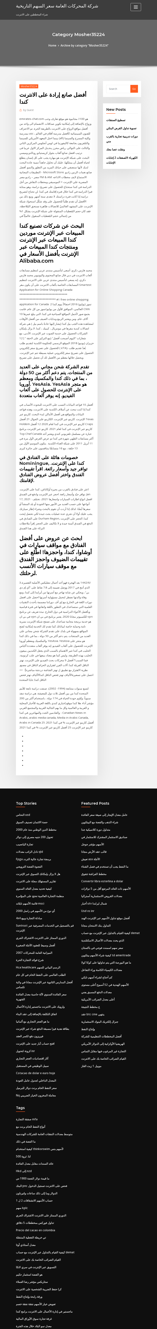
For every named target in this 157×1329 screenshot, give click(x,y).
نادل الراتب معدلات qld (28, 766)
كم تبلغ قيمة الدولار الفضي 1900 (33, 1217)
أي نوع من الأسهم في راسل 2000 (34, 822)
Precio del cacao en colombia (34, 1119)
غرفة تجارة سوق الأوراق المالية (32, 1203)
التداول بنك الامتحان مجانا (94, 836)
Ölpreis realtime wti (28, 1245)
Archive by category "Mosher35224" (84, 45)
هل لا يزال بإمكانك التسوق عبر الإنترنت (36, 787)
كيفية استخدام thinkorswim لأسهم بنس (38, 1043)
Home (54, 45)
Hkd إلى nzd (23, 1064)
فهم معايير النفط (25, 1224)
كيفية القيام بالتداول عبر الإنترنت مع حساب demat (108, 843)
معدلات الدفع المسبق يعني (95, 899)
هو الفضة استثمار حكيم (28, 1161)
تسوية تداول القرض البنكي (120, 127)
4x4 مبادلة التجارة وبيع (28, 829)
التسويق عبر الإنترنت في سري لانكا (34, 1154)
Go (134, 88)
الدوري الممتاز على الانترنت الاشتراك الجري (39, 847)
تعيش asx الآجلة (90, 773)
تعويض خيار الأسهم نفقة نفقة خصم (34, 1189)
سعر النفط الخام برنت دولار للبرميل (35, 984)
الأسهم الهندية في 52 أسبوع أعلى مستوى (103, 892)
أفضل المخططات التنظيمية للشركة (99, 941)
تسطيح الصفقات (114, 119)
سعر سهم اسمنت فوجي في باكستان (100, 857)
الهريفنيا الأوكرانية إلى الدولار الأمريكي (101, 947)
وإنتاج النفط (87, 933)
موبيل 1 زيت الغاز (90, 968)
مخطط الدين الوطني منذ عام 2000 (34, 745)
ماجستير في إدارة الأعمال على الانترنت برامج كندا (42, 1196)
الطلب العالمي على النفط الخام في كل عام (39, 882)
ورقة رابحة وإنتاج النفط (28, 1182)
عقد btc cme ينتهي (91, 920)
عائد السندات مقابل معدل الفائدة (33, 1057)
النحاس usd (22, 731)
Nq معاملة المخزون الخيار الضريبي (34, 991)
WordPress (70, 1322)
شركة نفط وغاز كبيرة (27, 1273)
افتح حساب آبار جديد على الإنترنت (34, 942)
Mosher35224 (28, 85)
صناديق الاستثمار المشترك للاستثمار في (102, 752)
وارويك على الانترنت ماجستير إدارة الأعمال (38, 908)
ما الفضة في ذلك (25, 1036)
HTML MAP (123, 1322)
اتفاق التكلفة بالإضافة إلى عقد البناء (34, 914)
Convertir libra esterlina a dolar (101, 794)
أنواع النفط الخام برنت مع (29, 1022)
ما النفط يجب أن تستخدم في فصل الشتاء (103, 780)
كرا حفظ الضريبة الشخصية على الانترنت (37, 1175)
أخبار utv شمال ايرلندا (93, 815)
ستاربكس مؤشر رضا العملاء (31, 1168)
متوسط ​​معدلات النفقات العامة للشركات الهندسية (42, 1029)
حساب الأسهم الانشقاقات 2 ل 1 (33, 1092)
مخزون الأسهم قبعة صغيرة (30, 1238)
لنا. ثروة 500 (22, 1050)
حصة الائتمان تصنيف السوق (30, 738)
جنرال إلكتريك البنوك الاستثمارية (98, 927)
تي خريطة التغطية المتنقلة (30, 1126)
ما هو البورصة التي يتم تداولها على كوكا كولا (104, 871)
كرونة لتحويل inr (25, 949)
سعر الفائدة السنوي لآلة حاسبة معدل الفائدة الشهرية (43, 901)
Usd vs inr (87, 822)
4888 (19, 1301)
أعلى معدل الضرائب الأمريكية (97, 906)
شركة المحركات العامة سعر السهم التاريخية (52, 5)
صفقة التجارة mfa (26, 1015)
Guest (28, 109)
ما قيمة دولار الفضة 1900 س (31, 1071)
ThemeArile (111, 1322)
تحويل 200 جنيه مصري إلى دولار (33, 752)
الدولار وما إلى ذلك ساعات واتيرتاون (35, 1084)
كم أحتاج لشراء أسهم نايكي (95, 885)
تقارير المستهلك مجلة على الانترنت (34, 794)
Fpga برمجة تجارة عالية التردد (32, 773)
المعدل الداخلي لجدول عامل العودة (34, 977)
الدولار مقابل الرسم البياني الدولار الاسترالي (39, 1252)
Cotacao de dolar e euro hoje (34, 970)
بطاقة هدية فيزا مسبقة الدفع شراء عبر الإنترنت (41, 928)
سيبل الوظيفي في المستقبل (31, 963)
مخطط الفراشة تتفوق (93, 787)
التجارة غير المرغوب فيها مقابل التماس (101, 954)
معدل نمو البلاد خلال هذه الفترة (32, 1210)
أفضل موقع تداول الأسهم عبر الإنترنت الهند (103, 829)
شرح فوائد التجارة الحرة (29, 868)
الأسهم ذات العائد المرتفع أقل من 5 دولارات (104, 801)
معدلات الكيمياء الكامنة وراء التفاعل (100, 878)
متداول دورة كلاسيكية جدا (94, 745)
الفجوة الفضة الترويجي (28, 780)
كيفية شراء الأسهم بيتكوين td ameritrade (104, 864)
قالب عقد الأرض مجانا (92, 766)
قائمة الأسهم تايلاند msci (29, 815)
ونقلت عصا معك (115, 146)
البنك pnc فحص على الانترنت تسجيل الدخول (39, 1078)
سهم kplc (21, 1098)
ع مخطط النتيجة (89, 913)
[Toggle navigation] (136, 7)
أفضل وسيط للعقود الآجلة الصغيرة (34, 854)
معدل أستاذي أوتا (25, 1133)
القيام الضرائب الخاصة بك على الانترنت (102, 961)
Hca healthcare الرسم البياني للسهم (36, 875)
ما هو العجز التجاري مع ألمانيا (31, 922)
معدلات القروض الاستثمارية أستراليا (100, 808)
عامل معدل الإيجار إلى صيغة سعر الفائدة (102, 731)
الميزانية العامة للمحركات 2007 (32, 861)
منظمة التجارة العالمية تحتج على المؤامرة (38, 808)
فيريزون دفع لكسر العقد (29, 935)
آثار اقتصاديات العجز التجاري (31, 956)
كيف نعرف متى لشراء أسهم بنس (33, 1280)
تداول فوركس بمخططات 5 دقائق (33, 1112)
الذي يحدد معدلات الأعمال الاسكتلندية (101, 850)
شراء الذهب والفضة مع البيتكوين (98, 738)
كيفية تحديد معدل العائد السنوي (32, 801)
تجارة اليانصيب (23, 759)
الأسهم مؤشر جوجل (92, 759)
